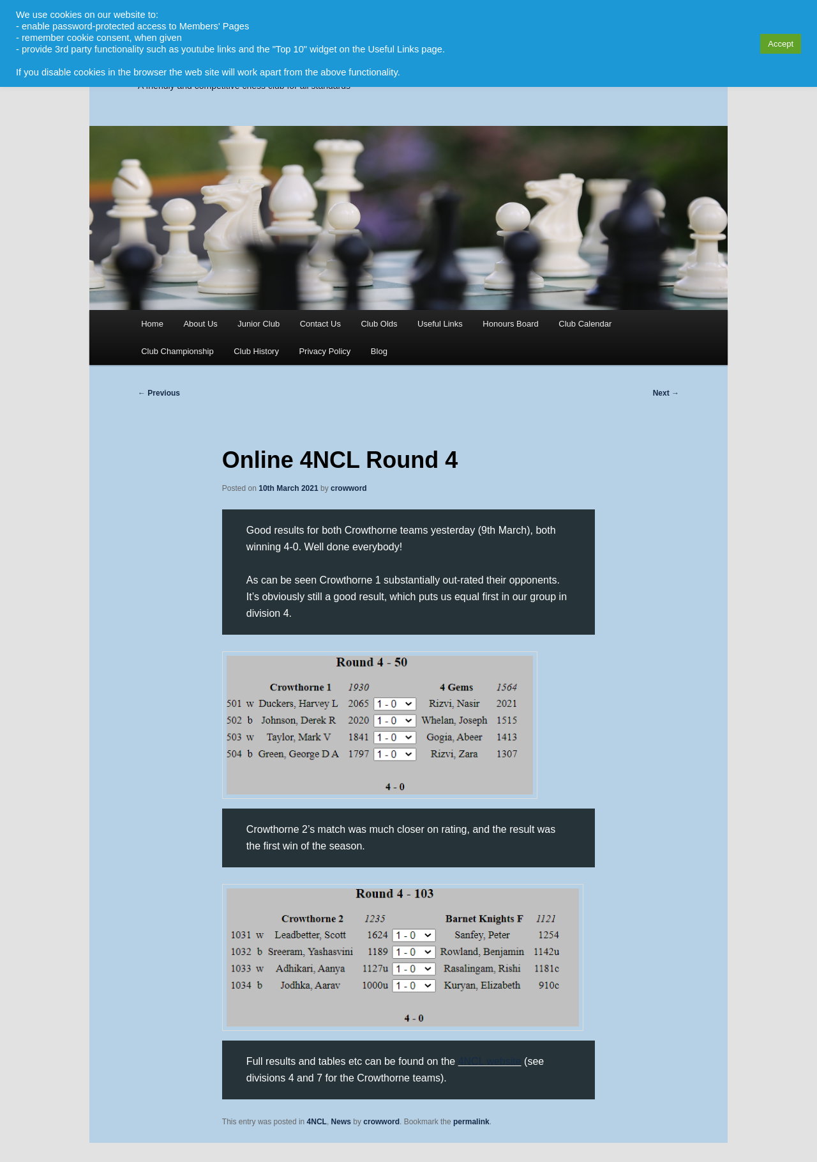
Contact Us (320, 324)
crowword (349, 488)
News (341, 1121)
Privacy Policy (324, 351)
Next (666, 393)
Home (152, 324)
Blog (379, 351)
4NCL (317, 1121)
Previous (159, 393)
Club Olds (379, 324)
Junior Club (258, 324)
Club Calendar (584, 324)
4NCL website (489, 1061)
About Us (200, 324)
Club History (256, 351)
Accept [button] (780, 44)
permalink (471, 1121)
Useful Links (440, 324)
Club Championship (177, 351)
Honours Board (510, 324)
